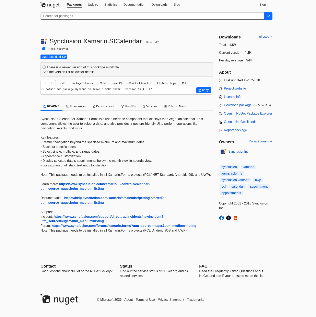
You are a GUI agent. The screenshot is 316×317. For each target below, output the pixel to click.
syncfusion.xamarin (235, 180)
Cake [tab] (185, 83)
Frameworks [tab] (76, 106)
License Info (233, 96)
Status (126, 266)
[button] (203, 90)
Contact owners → (260, 141)
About (128, 299)
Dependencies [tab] (103, 106)
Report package (235, 130)
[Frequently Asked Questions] (203, 266)
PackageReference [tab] (83, 83)
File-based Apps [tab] (166, 83)
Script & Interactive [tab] (140, 83)
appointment (259, 186)
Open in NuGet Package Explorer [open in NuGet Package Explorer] (248, 113)
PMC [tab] (62, 83)
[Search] (268, 16)
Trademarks (195, 299)
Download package (238, 105)
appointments (231, 193)
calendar (237, 186)
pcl (224, 186)
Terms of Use (145, 299)
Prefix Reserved (58, 48)
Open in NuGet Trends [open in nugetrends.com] (240, 122)
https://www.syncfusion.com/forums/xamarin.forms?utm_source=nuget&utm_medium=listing (124, 225)
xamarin (248, 167)
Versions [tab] (150, 106)
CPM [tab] (103, 83)
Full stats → (264, 36)
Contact (48, 266)
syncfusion (229, 167)
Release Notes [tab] (175, 106)
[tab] (74, 4)
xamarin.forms (232, 173)
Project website (235, 88)
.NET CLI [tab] (48, 83)
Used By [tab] (128, 106)
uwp (258, 180)
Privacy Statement (171, 299)
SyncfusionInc (238, 151)
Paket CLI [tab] (117, 83)
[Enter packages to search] (152, 16)
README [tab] (51, 106)
